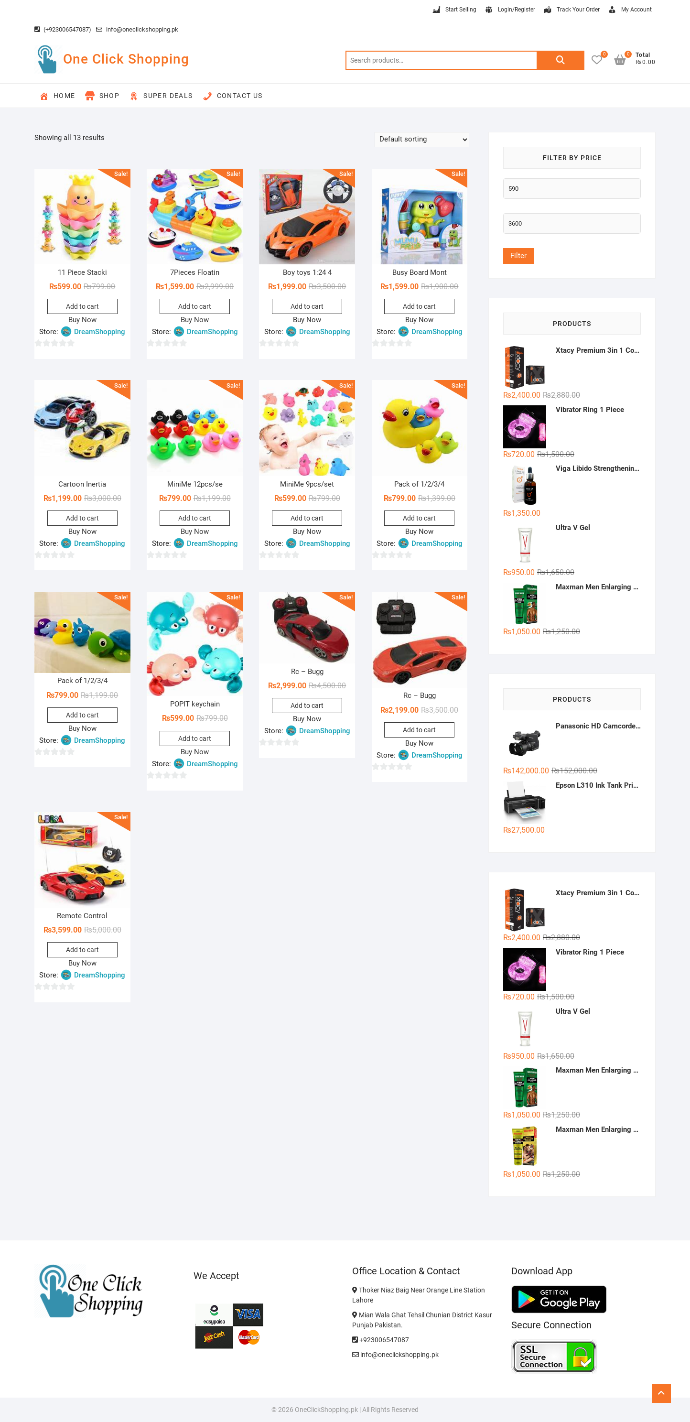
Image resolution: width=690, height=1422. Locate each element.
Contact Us (233, 96)
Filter (518, 255)
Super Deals (161, 96)
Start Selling (453, 10)
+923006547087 (380, 1340)
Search (560, 60)
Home (57, 96)
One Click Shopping (126, 59)
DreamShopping (99, 331)
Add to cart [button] (82, 306)
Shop (102, 96)
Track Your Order (571, 10)
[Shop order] (422, 139)
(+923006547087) (62, 29)
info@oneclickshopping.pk (137, 29)
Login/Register (509, 10)
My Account (629, 10)
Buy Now (82, 319)
